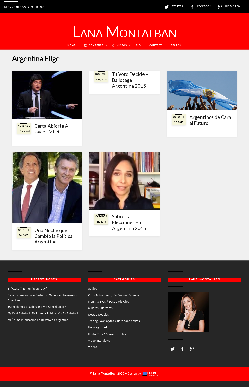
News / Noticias (98, 314)
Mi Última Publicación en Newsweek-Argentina (38, 320)
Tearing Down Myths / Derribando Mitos (114, 321)
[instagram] (192, 348)
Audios (92, 289)
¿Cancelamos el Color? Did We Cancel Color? (37, 307)
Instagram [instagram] (228, 6)
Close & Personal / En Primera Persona (113, 295)
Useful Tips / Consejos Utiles (107, 334)
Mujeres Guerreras (100, 308)
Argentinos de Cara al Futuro (210, 120)
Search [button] (176, 45)
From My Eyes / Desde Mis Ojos (108, 301)
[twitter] (172, 348)
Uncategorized (97, 327)
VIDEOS (119, 45)
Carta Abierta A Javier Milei (51, 128)
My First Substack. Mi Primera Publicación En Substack (43, 313)
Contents (93, 45)
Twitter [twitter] (173, 6)
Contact (155, 45)
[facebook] (182, 348)
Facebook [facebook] (199, 6)
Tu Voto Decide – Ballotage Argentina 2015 (130, 80)
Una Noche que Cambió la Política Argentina (53, 236)
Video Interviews (99, 340)
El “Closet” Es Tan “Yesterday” (27, 289)
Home (71, 45)
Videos (92, 347)
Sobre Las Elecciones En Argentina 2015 (129, 222)
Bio (138, 45)
